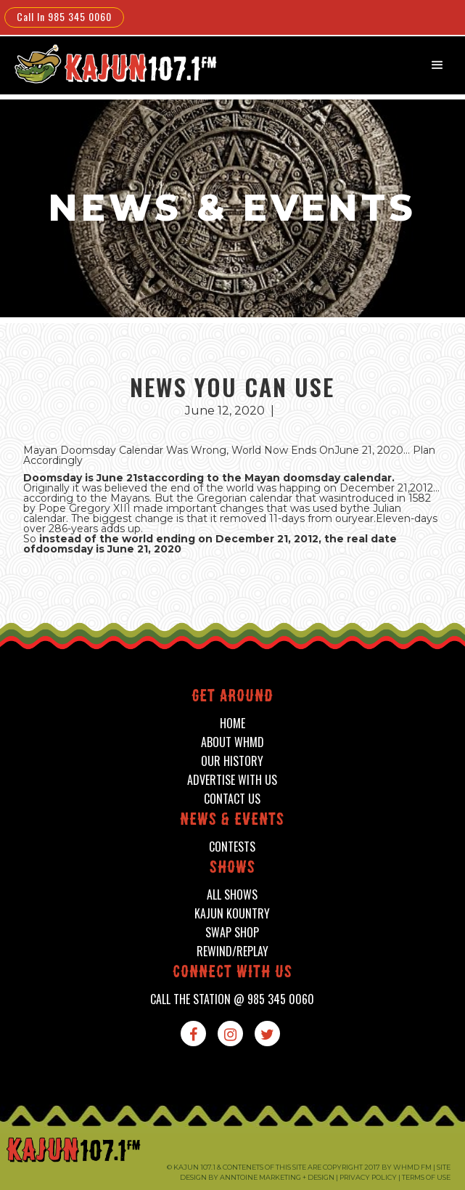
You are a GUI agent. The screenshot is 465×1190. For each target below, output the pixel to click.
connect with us (232, 973)
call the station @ (232, 999)
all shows (232, 894)
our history (232, 761)
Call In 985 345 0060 (64, 16)
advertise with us (232, 780)
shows (232, 868)
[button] (437, 65)
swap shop (232, 932)
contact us (232, 799)
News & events (232, 820)
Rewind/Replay (232, 951)
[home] (105, 63)
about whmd (232, 742)
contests (232, 847)
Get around (232, 697)
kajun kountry (232, 913)
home (232, 723)
